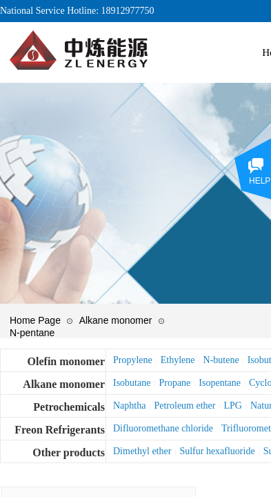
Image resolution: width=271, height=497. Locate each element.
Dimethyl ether (142, 451)
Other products (68, 452)
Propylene (132, 360)
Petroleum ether (184, 405)
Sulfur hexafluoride (216, 451)
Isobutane (131, 383)
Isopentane (220, 383)
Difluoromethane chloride (163, 428)
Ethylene (178, 360)
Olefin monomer (66, 361)
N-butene (221, 360)
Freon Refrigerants (59, 430)
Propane (174, 383)
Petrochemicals (69, 407)
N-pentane (32, 332)
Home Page (35, 320)
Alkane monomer (115, 320)
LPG (233, 405)
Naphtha (129, 405)
